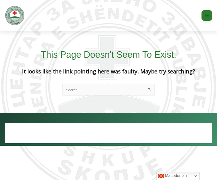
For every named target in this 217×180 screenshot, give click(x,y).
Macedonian (172, 176)
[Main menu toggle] (207, 15)
